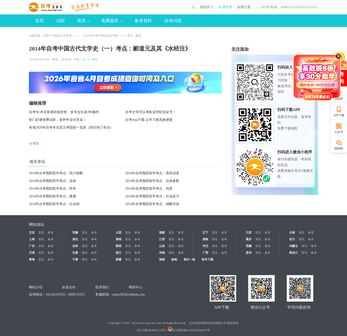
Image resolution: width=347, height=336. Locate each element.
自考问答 (173, 20)
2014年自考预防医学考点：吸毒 (52, 196)
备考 (50, 232)
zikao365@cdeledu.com (128, 294)
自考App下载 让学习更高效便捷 (149, 120)
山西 (118, 232)
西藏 (249, 246)
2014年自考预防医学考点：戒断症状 (152, 204)
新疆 (118, 259)
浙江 (118, 252)
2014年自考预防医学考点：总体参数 (152, 181)
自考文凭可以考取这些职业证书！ (150, 112)
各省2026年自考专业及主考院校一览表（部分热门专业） (71, 127)
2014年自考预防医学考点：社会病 (54, 204)
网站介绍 (35, 287)
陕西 (118, 246)
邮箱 (174, 259)
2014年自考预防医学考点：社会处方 (152, 196)
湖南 (205, 239)
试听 (60, 20)
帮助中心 (135, 287)
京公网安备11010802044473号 (189, 330)
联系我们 (102, 287)
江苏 (249, 232)
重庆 (249, 239)
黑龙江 (293, 252)
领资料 (338, 148)
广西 (205, 252)
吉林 (75, 246)
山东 (162, 246)
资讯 (83, 20)
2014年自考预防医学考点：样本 (52, 188)
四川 (292, 239)
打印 (94, 59)
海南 (118, 239)
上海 (32, 239)
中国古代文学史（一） (66, 35)
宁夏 (75, 259)
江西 (162, 239)
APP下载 (338, 115)
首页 (39, 20)
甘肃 (75, 252)
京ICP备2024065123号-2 (152, 330)
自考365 (66, 59)
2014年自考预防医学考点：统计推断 (56, 173)
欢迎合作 (69, 287)
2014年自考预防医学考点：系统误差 (152, 173)
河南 (162, 252)
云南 (292, 232)
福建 (162, 232)
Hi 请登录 (225, 7)
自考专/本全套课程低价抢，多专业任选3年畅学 (64, 112)
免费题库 (112, 20)
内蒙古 (293, 246)
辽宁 (205, 232)
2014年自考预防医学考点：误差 (52, 181)
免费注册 (244, 7)
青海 (32, 259)
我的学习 (206, 7)
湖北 (75, 239)
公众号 (338, 132)
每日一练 (189, 259)
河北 (205, 246)
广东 (32, 246)
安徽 (75, 232)
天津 (32, 252)
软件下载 (207, 259)
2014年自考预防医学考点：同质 (149, 188)
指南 (162, 259)
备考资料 (143, 20)
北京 (32, 232)
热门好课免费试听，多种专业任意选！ (57, 120)
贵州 (249, 252)
